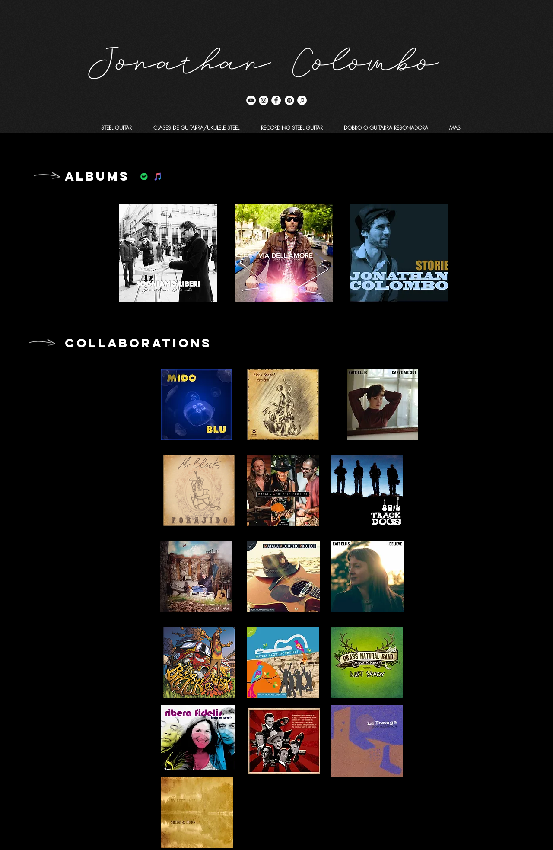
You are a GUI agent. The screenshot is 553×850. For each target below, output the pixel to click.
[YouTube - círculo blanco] (251, 100)
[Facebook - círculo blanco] (276, 100)
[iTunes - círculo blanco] (302, 100)
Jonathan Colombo (264, 54)
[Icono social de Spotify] (144, 176)
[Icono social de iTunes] (158, 176)
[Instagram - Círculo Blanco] (263, 100)
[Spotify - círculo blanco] (289, 100)
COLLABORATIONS (138, 343)
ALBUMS (97, 176)
